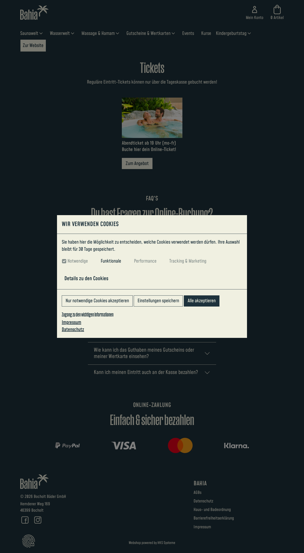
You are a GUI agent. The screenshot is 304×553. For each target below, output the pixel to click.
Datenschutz (73, 329)
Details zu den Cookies (86, 278)
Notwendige (77, 261)
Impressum (71, 322)
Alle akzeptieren (202, 301)
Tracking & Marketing (187, 261)
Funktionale (111, 261)
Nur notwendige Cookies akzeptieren (97, 301)
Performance (145, 261)
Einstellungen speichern (158, 301)
